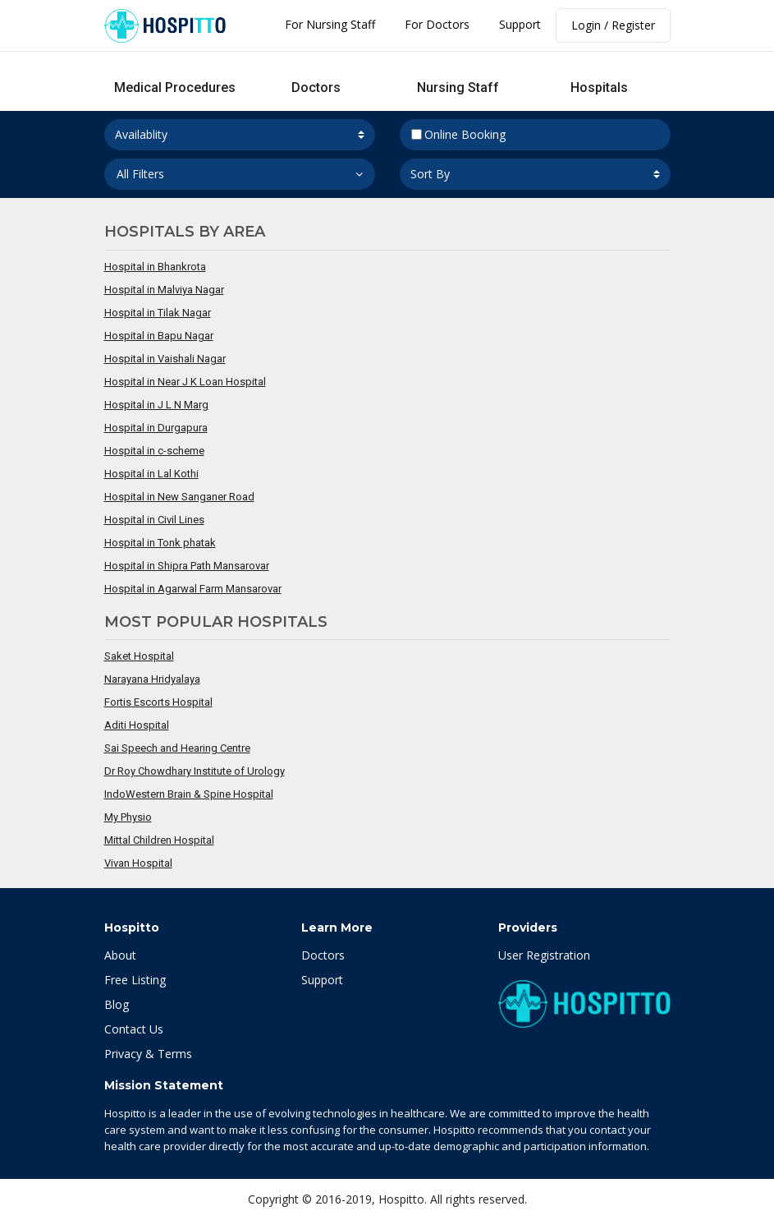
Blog (116, 1004)
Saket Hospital (139, 656)
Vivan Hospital (138, 863)
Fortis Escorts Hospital (158, 702)
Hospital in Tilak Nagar (157, 312)
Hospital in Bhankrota (155, 266)
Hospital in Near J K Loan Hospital (185, 381)
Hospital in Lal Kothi (151, 473)
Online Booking (459, 134)
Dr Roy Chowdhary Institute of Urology (194, 771)
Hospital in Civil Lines (154, 519)
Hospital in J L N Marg (156, 404)
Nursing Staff (458, 87)
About (120, 955)
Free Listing (135, 980)
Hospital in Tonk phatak (160, 542)
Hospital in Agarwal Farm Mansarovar (193, 588)
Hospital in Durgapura (156, 427)
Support (520, 24)
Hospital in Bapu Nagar (158, 335)
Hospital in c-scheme (154, 450)
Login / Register (613, 25)
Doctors (316, 87)
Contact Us (133, 1029)
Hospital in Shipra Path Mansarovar (186, 565)
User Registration (544, 955)
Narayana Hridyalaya (152, 679)
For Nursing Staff (330, 24)
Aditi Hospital (136, 725)
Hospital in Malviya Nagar (164, 289)
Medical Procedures (175, 87)
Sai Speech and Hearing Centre (177, 748)
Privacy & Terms (148, 1053)
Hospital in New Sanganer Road (179, 496)
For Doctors (437, 24)
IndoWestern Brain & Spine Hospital (188, 794)
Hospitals (599, 87)
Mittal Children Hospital (159, 840)
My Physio (128, 817)
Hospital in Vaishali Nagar (165, 358)
